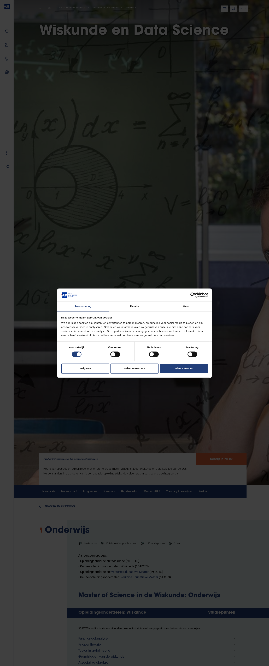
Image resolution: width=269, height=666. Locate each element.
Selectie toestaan (134, 368)
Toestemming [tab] (83, 306)
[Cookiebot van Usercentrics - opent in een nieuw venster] (193, 295)
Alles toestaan (184, 368)
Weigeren (85, 368)
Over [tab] (186, 306)
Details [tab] (134, 306)
